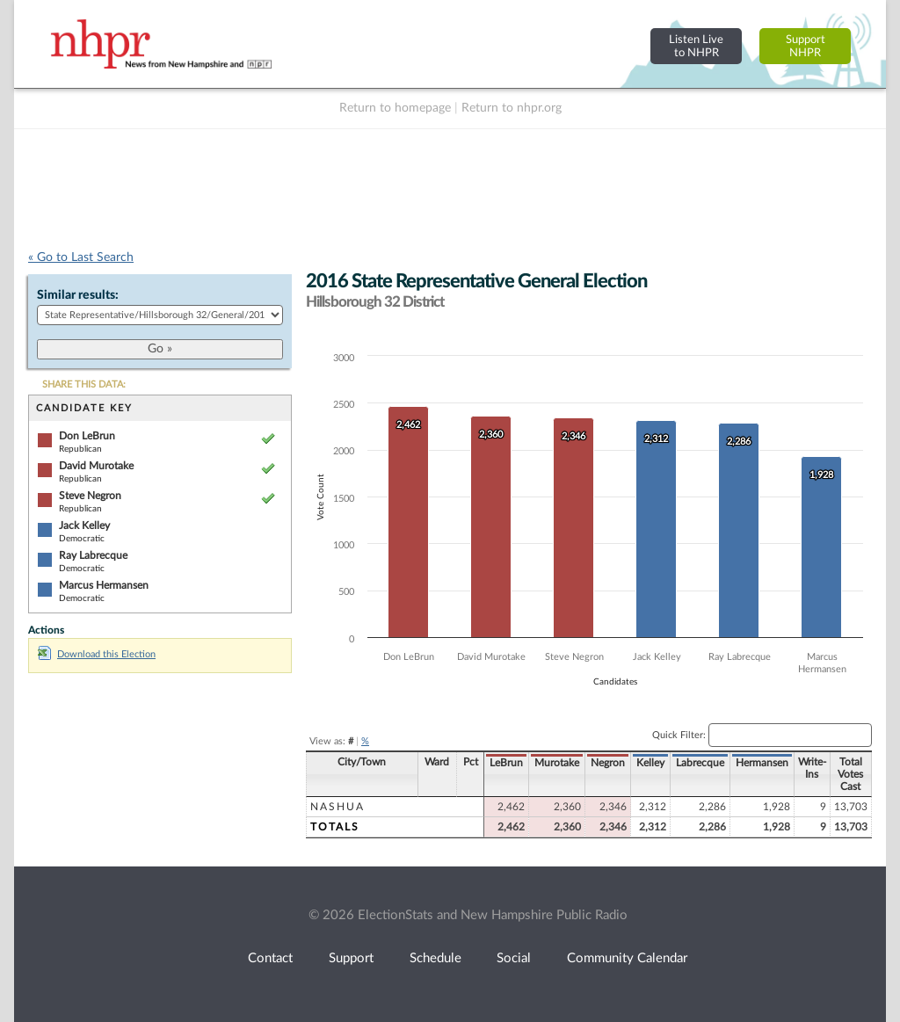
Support (351, 958)
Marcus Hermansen (104, 585)
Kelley (650, 762)
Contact (270, 958)
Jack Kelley (84, 525)
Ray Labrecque (93, 555)
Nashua (337, 806)
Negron (608, 762)
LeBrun (506, 762)
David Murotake (96, 465)
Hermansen (762, 762)
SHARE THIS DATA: (84, 384)
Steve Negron (90, 495)
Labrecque (700, 762)
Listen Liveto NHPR (696, 46)
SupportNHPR (805, 46)
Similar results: (78, 295)
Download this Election (97, 654)
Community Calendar (627, 958)
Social (514, 958)
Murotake (556, 762)
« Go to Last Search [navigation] (81, 257)
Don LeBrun (87, 436)
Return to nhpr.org (511, 108)
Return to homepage (395, 108)
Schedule (435, 958)
